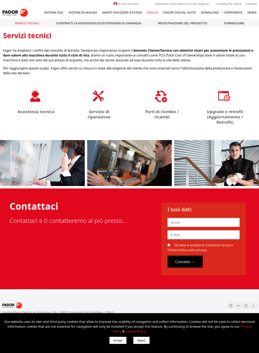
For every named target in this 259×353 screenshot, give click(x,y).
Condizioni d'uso (217, 245)
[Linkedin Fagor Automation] (238, 305)
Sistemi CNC (54, 12)
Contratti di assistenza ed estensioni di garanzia (98, 23)
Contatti (251, 4)
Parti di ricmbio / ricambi (162, 114)
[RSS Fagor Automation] (254, 305)
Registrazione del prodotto (182, 23)
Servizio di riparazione (99, 114)
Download (210, 12)
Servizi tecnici (27, 23)
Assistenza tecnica (36, 111)
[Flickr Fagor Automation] (231, 305)
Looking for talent (228, 4)
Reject (141, 340)
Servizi (152, 12)
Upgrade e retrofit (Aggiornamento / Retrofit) (225, 117)
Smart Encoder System (122, 12)
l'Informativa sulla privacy (187, 250)
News (252, 12)
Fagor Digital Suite (179, 12)
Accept (118, 340)
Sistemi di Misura (82, 12)
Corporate (233, 12)
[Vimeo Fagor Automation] (246, 305)
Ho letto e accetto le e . (200, 247)
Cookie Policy (135, 331)
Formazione (234, 23)
